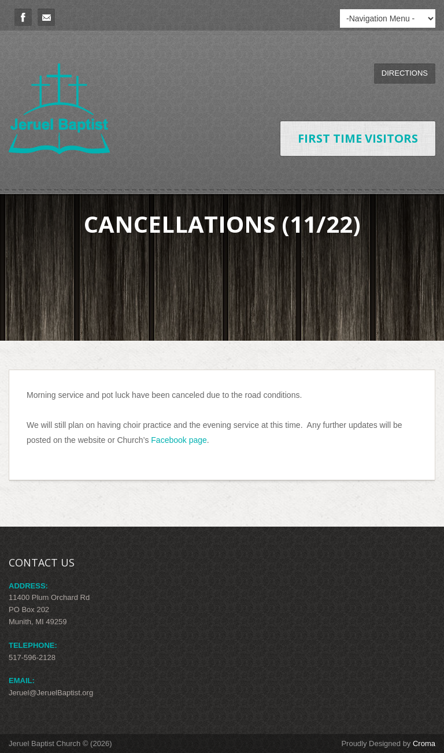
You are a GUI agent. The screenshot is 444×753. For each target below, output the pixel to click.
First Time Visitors (358, 138)
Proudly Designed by (388, 743)
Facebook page (179, 440)
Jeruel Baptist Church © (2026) (60, 743)
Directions (405, 73)
